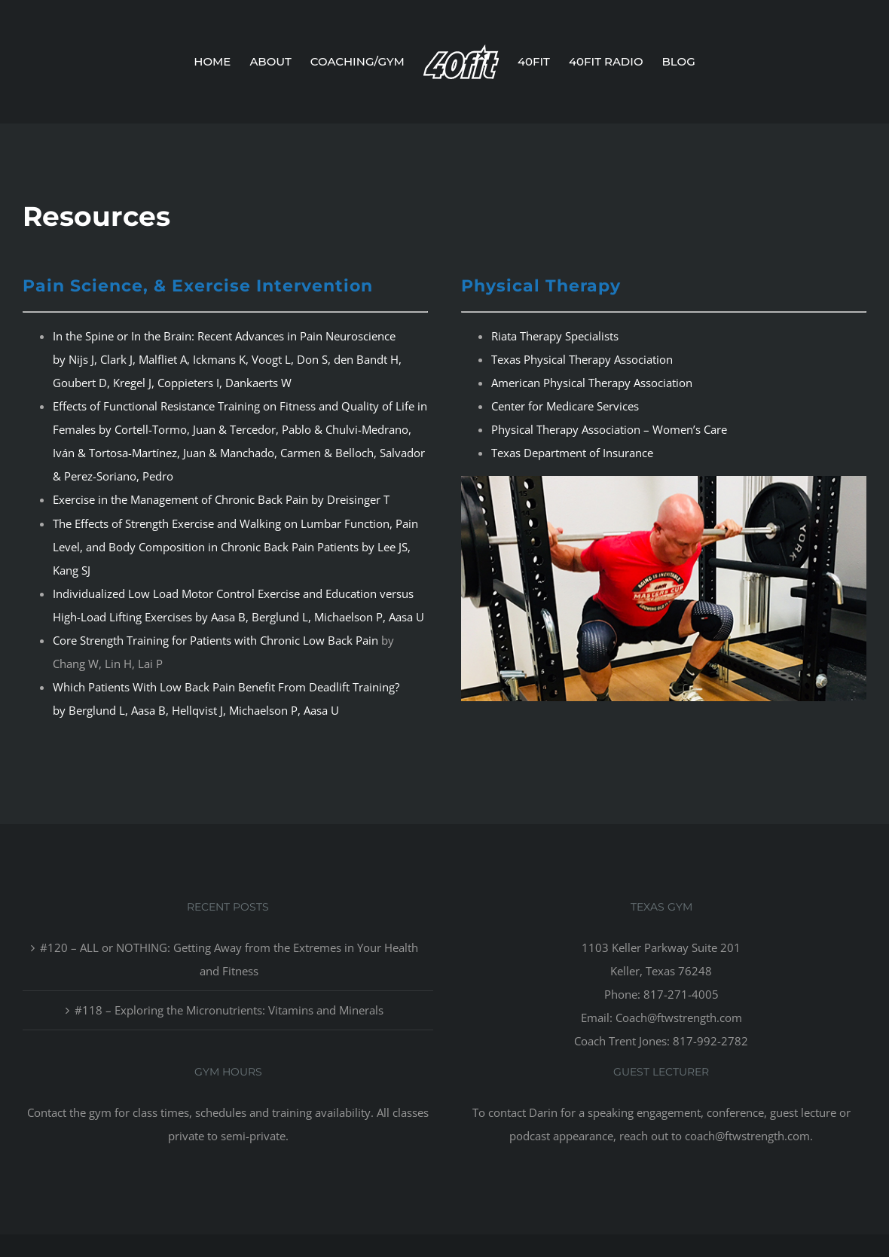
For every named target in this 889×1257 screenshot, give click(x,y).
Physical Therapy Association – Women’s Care (609, 429)
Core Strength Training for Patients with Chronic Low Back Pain (215, 640)
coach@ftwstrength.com (747, 1135)
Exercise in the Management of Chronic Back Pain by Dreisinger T (221, 499)
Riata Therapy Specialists (555, 335)
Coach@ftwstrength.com (679, 1017)
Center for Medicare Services (565, 405)
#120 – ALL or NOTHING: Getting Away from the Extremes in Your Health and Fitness (229, 959)
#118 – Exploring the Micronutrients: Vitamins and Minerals (229, 1009)
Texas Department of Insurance (572, 452)
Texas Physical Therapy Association (582, 359)
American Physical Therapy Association (591, 382)
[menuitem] (221, 62)
